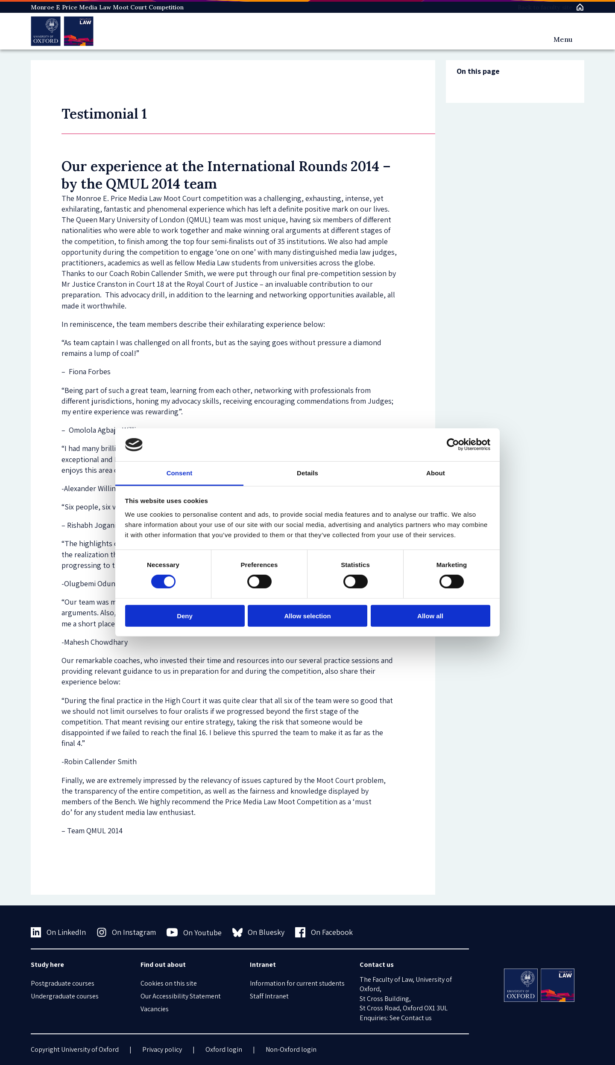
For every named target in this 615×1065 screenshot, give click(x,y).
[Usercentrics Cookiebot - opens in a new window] (453, 444)
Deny (185, 615)
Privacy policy (162, 1049)
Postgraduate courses (62, 983)
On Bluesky (258, 932)
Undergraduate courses (65, 996)
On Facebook (324, 932)
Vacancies (155, 1008)
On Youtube (194, 932)
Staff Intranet (269, 996)
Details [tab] (307, 473)
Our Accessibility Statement (181, 996)
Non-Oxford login (291, 1049)
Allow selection (307, 615)
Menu (563, 39)
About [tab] (435, 473)
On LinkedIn (58, 932)
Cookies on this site (169, 983)
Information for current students (297, 983)
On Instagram (126, 932)
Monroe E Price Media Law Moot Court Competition (107, 7)
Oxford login (223, 1049)
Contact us (416, 1017)
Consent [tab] (180, 473)
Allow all (430, 615)
